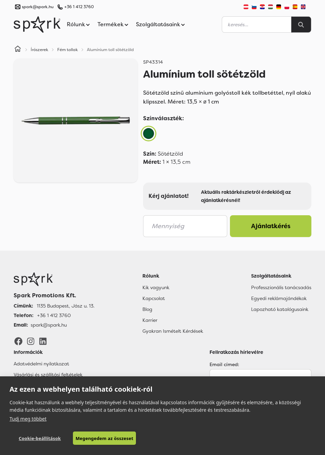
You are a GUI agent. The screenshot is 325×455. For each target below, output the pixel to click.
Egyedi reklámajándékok (279, 298)
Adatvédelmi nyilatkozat (41, 364)
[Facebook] (18, 341)
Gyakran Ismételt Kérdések (172, 331)
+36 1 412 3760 (79, 7)
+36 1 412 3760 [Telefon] (54, 315)
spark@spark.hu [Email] (49, 325)
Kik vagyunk (155, 287)
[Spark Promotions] (37, 24)
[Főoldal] (54, 279)
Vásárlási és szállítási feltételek (48, 375)
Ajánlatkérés (271, 226)
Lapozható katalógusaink (279, 309)
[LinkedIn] (43, 341)
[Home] (18, 49)
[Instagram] (30, 341)
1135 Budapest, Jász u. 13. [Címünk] (65, 306)
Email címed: (224, 364)
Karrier (149, 320)
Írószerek (39, 49)
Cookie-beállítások (40, 438)
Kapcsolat (153, 298)
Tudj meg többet (28, 418)
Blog (147, 309)
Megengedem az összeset (105, 438)
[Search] (301, 24)
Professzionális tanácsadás (281, 287)
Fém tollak (67, 49)
